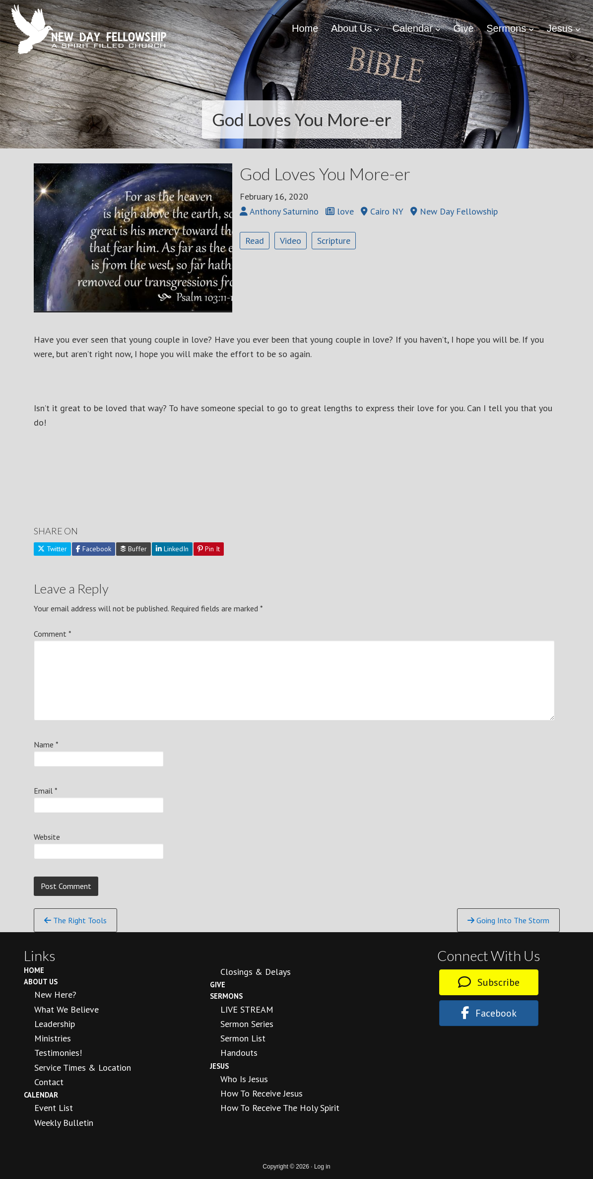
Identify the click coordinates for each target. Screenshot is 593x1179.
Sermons (226, 996)
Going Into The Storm (508, 920)
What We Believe (66, 1009)
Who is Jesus (244, 1079)
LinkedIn (172, 548)
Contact (49, 1082)
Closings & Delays (255, 971)
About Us (41, 981)
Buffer (133, 548)
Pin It (209, 548)
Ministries (52, 1038)
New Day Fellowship (89, 29)
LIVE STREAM (246, 1009)
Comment (52, 634)
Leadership (54, 1024)
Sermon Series (246, 1024)
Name (46, 744)
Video (290, 240)
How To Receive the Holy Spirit (279, 1107)
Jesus (219, 1066)
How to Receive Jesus (261, 1093)
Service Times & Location (82, 1067)
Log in (322, 1166)
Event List (53, 1107)
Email (46, 791)
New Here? (55, 994)
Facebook (93, 548)
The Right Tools (75, 920)
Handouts (239, 1052)
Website (47, 837)
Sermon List (242, 1038)
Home (34, 970)
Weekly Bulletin (63, 1122)
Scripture (333, 240)
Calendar (41, 1095)
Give (217, 984)
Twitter (52, 548)
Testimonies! (58, 1052)
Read (254, 240)
